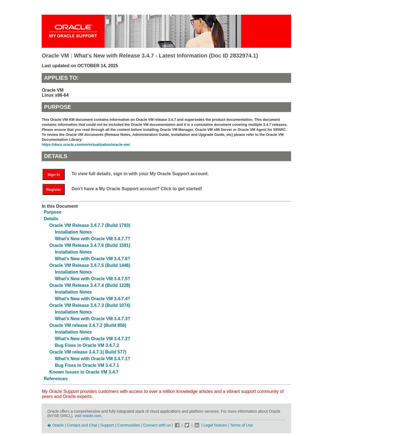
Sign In (54, 174)
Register (53, 189)
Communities (128, 425)
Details (51, 218)
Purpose (52, 212)
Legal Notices (215, 425)
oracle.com (91, 416)
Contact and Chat (82, 425)
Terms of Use (241, 425)
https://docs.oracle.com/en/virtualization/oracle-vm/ (86, 144)
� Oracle (55, 425)
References (56, 378)
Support (107, 425)
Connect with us (157, 425)
